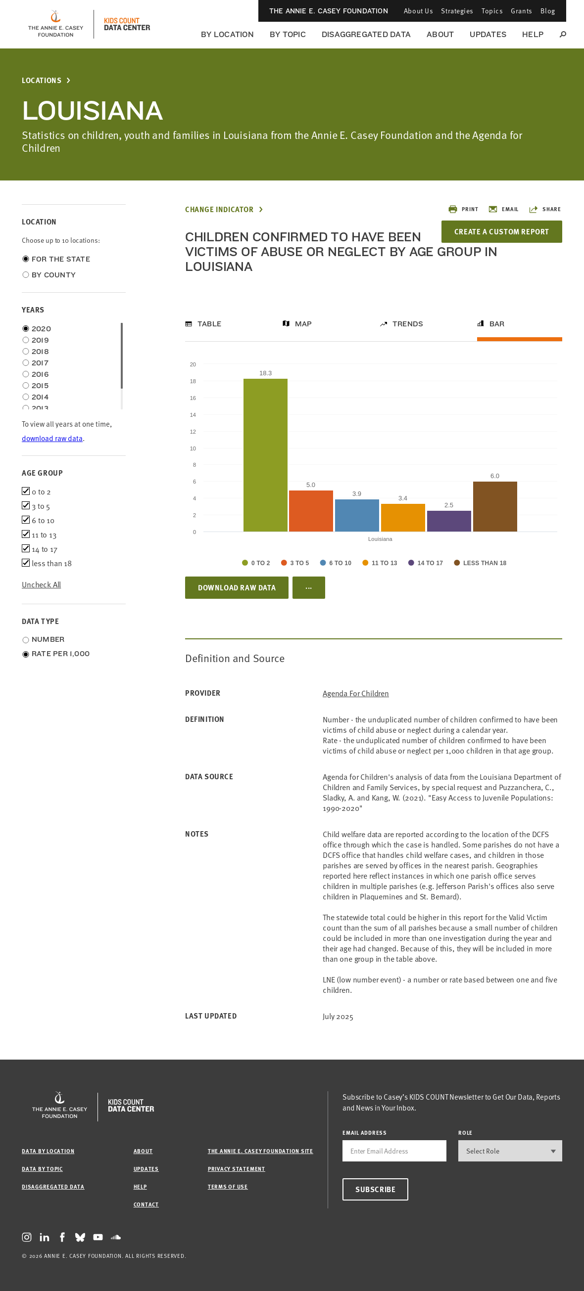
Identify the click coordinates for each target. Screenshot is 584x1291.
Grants (521, 10)
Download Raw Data (237, 587)
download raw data (52, 438)
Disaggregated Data (366, 34)
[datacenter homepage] (127, 24)
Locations (41, 80)
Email (503, 209)
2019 (40, 340)
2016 (40, 374)
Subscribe (375, 1189)
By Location (227, 34)
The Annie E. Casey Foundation (328, 11)
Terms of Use (228, 1186)
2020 (41, 328)
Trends (407, 323)
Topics (492, 10)
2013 (40, 408)
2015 (40, 385)
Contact (146, 1204)
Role (465, 1132)
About (440, 34)
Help (532, 34)
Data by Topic (42, 1168)
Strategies (457, 10)
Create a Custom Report (501, 231)
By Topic (288, 34)
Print (463, 209)
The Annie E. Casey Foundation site (260, 1151)
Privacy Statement (236, 1168)
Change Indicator (219, 209)
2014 (40, 397)
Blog (547, 10)
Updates (488, 34)
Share (545, 209)
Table (209, 323)
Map (303, 323)
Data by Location (48, 1151)
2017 (40, 362)
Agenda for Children (356, 693)
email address (364, 1132)
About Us (418, 10)
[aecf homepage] (56, 24)
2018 (40, 351)
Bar (497, 323)
